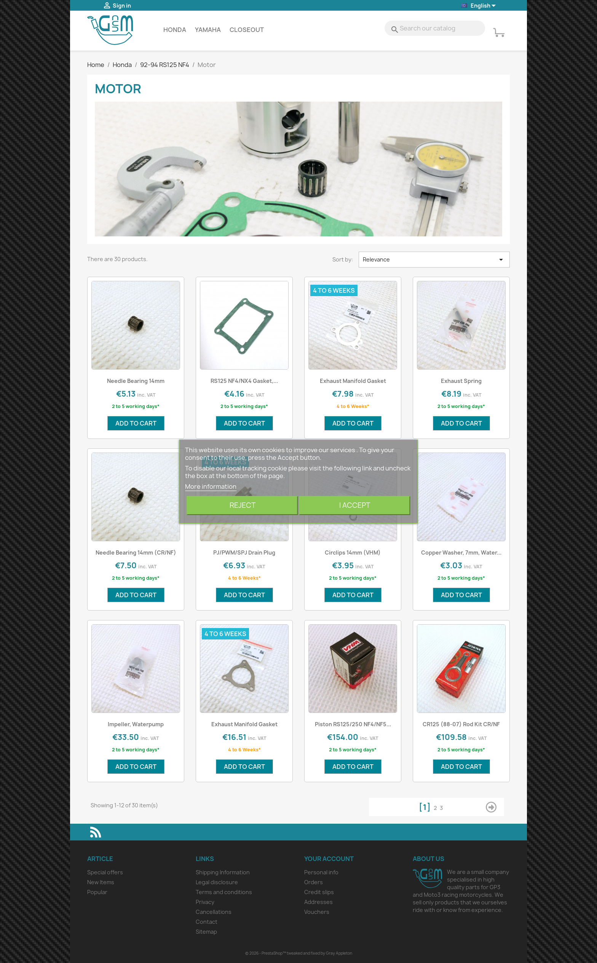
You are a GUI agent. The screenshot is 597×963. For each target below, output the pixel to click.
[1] (426, 807)
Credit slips (319, 892)
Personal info (321, 872)
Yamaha (208, 30)
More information (210, 486)
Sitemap (206, 931)
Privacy (205, 902)
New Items (100, 882)
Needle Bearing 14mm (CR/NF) (136, 552)
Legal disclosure (217, 882)
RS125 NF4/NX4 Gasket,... (244, 380)
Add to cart (135, 423)
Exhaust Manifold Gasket (353, 380)
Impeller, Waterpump (136, 724)
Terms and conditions (224, 892)
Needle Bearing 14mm (135, 380)
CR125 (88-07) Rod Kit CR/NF (461, 724)
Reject (242, 505)
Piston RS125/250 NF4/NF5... (353, 724)
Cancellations (213, 911)
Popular (97, 892)
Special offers (105, 872)
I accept (354, 505)
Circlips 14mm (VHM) (353, 552)
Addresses (318, 902)
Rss (95, 832)
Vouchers (316, 911)
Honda (174, 30)
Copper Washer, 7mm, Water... (461, 552)
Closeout (247, 30)
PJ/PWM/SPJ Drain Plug (244, 552)
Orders (313, 882)
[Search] (435, 28)
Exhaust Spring (461, 380)
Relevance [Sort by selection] (434, 259)
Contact (206, 921)
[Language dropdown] (479, 6)
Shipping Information (223, 872)
